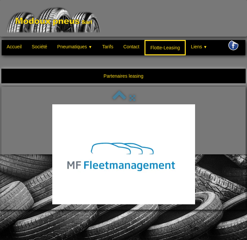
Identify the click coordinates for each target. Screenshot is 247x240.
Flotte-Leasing (165, 47)
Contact (131, 46)
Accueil (14, 46)
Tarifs (107, 46)
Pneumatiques (74, 46)
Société (39, 46)
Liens (199, 46)
